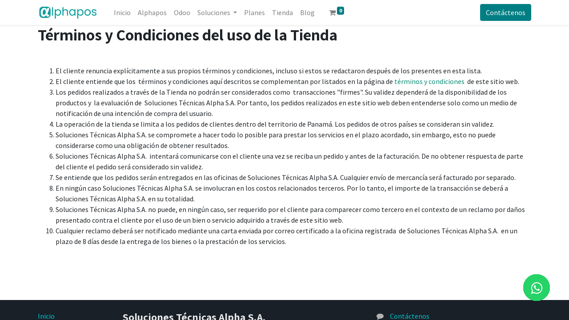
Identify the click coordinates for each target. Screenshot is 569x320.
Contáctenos (505, 12)
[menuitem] (122, 12)
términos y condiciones (429, 81)
